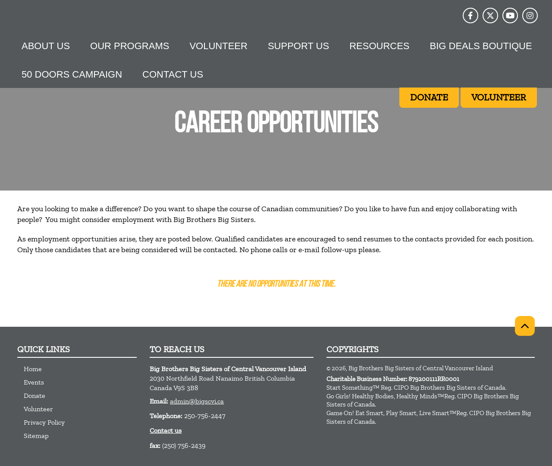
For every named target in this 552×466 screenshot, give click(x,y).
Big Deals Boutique (481, 46)
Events (34, 382)
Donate (34, 395)
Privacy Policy (44, 422)
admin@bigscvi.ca (197, 401)
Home (33, 369)
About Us (46, 46)
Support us (298, 46)
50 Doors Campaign (72, 74)
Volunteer (218, 46)
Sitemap (36, 436)
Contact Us (172, 74)
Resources (379, 46)
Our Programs (129, 46)
